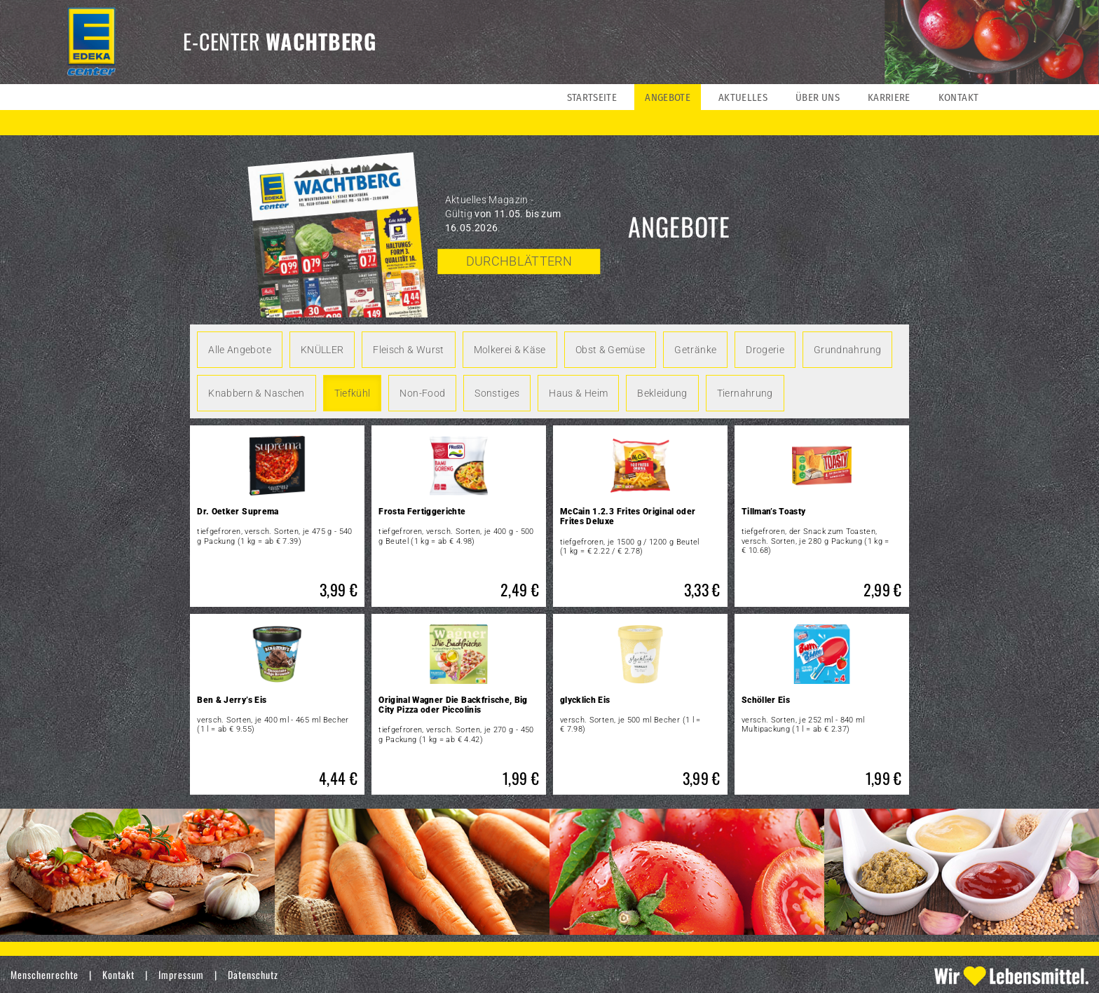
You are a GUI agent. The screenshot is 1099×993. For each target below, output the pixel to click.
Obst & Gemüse (610, 349)
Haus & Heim (578, 393)
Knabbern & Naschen (256, 393)
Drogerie (765, 349)
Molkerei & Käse (510, 349)
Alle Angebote (239, 349)
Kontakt (118, 974)
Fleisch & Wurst (408, 349)
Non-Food (422, 393)
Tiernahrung (745, 393)
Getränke (695, 349)
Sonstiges (497, 393)
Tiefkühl (352, 393)
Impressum (181, 974)
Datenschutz (253, 974)
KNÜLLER (322, 349)
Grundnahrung (847, 349)
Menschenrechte (44, 974)
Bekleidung (662, 393)
